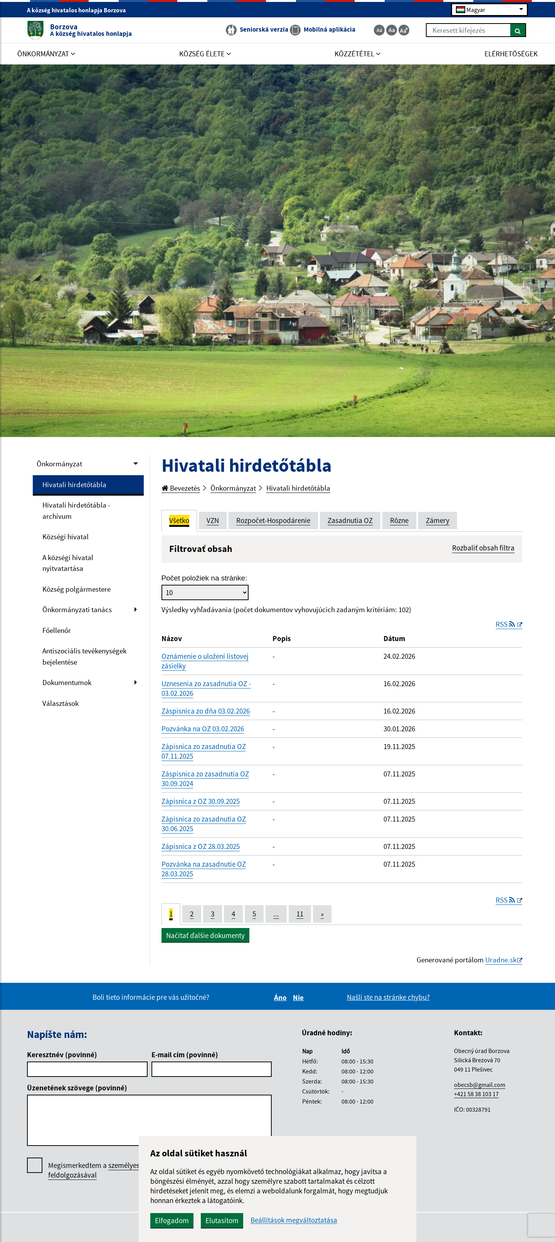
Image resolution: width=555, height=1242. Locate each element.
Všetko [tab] (179, 520)
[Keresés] (518, 30)
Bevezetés (180, 488)
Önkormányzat (59, 463)
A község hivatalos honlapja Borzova (80, 10)
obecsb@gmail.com (479, 1084)
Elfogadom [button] (172, 1220)
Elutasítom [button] (222, 1220)
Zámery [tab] (437, 520)
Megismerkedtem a (105, 1170)
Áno (281, 997)
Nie (299, 997)
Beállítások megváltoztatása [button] (294, 1220)
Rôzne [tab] (399, 520)
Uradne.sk (500, 959)
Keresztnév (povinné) (62, 1054)
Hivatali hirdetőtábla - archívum (76, 510)
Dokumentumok (66, 682)
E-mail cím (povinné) (184, 1054)
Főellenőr (56, 630)
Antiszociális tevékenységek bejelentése (84, 656)
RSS (506, 624)
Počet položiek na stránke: (204, 578)
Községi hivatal (65, 536)
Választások (60, 703)
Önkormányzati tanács (77, 609)
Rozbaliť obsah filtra (483, 547)
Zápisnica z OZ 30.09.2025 (200, 801)
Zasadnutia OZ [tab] (350, 520)
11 (299, 913)
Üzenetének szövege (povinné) (77, 1087)
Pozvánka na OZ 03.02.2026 (202, 728)
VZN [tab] (213, 520)
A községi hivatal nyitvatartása (67, 563)
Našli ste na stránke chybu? (388, 997)
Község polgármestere (76, 589)
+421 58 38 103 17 (476, 1094)
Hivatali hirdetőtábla (74, 484)
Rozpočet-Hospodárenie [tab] (273, 520)
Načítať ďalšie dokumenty (205, 935)
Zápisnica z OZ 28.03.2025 (200, 846)
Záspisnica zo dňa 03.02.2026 (205, 711)
